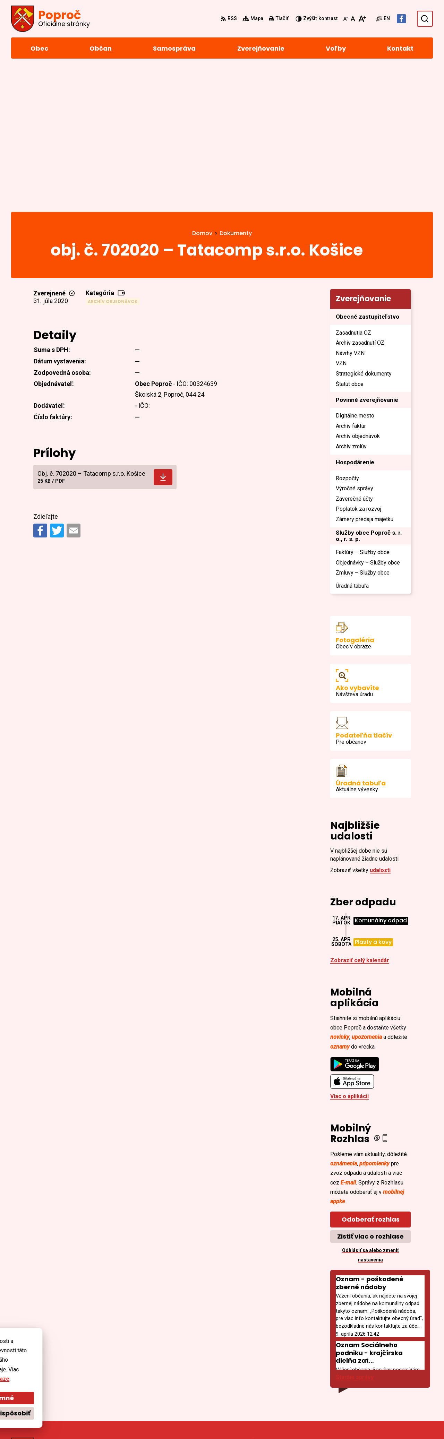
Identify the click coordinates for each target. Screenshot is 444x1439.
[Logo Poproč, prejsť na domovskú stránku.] (50, 19)
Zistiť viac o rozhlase (370, 1094)
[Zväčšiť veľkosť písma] (362, 18)
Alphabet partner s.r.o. (106, 1420)
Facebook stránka (395, 1388)
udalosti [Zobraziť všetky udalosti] (380, 728)
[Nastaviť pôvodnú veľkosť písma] (353, 18)
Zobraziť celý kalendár (359, 818)
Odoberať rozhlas (371, 1077)
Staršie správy (355, 1235)
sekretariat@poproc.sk (402, 1380)
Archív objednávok (113, 159)
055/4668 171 (389, 1372)
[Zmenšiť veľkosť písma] (345, 18)
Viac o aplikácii (349, 954)
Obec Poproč (199, 1420)
